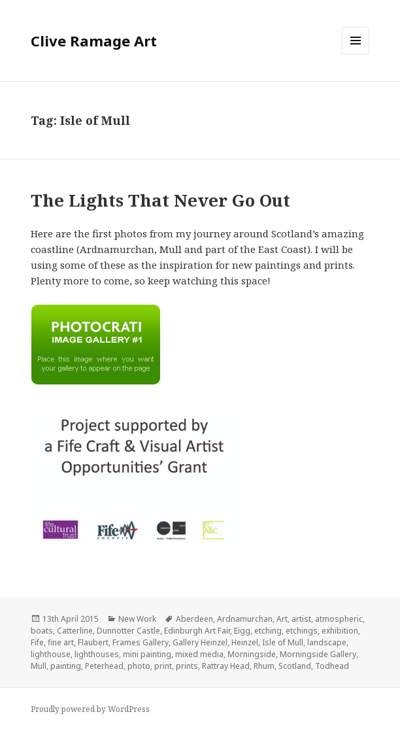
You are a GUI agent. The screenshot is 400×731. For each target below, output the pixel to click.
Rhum (264, 666)
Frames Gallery (140, 642)
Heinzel (244, 642)
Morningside (251, 654)
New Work (137, 618)
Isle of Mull (282, 642)
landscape (326, 642)
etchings (302, 630)
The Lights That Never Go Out (160, 200)
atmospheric (339, 618)
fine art (61, 642)
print (163, 666)
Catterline (75, 630)
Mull (38, 666)
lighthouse (51, 654)
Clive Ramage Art (94, 40)
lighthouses (97, 654)
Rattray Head (226, 666)
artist (301, 618)
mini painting (147, 654)
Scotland (294, 666)
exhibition (340, 630)
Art (282, 618)
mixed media (199, 654)
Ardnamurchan (245, 618)
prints (187, 666)
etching (268, 630)
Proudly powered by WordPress (90, 709)
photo (138, 666)
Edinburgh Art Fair (197, 630)
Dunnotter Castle (128, 630)
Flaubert (93, 642)
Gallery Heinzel (200, 642)
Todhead (332, 666)
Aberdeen (194, 618)
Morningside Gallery (318, 654)
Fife (37, 642)
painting (65, 666)
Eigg (242, 630)
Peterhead (104, 666)
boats (42, 630)
